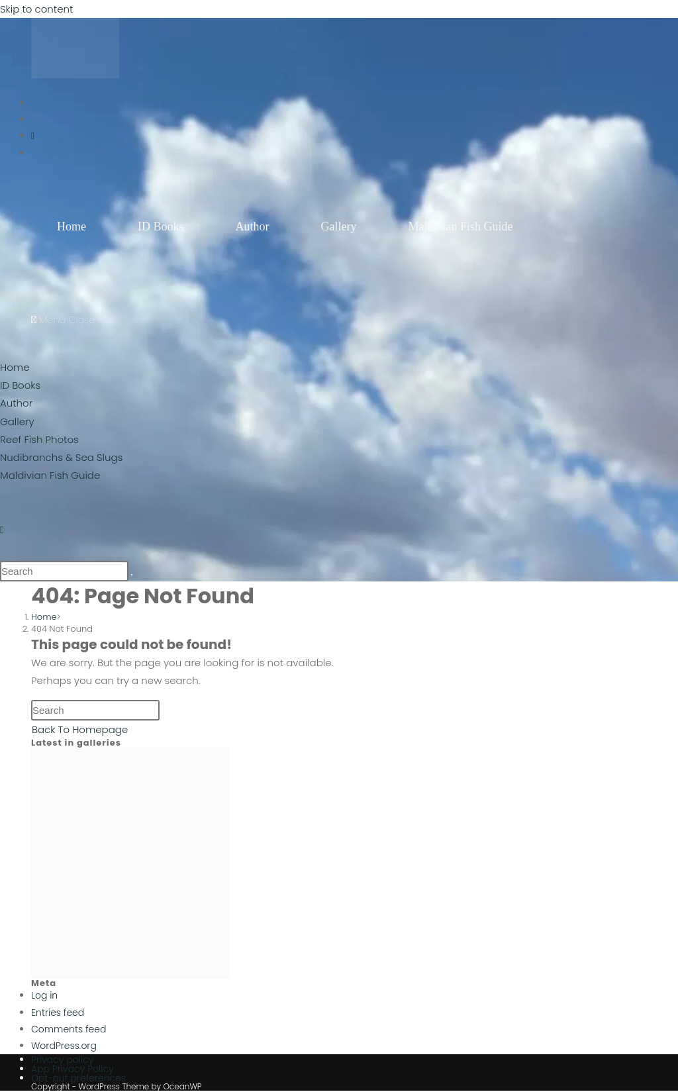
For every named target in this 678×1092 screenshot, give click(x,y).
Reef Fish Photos (39, 439)
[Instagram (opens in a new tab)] (32, 135)
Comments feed (68, 1029)
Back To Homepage (80, 729)
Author (16, 403)
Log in (44, 995)
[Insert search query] (64, 571)
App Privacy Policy (72, 1068)
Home (14, 367)
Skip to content (36, 9)
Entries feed (57, 1012)
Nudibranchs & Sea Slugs (61, 457)
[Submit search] (131, 574)
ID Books (20, 385)
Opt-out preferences (78, 1078)
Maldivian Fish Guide (50, 475)
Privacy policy (62, 1059)
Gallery (17, 421)
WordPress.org (64, 1045)
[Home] (44, 617)
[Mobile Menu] (63, 319)
